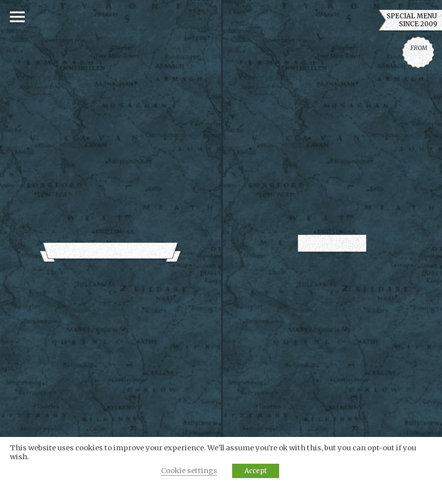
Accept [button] (256, 471)
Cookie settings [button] (189, 470)
